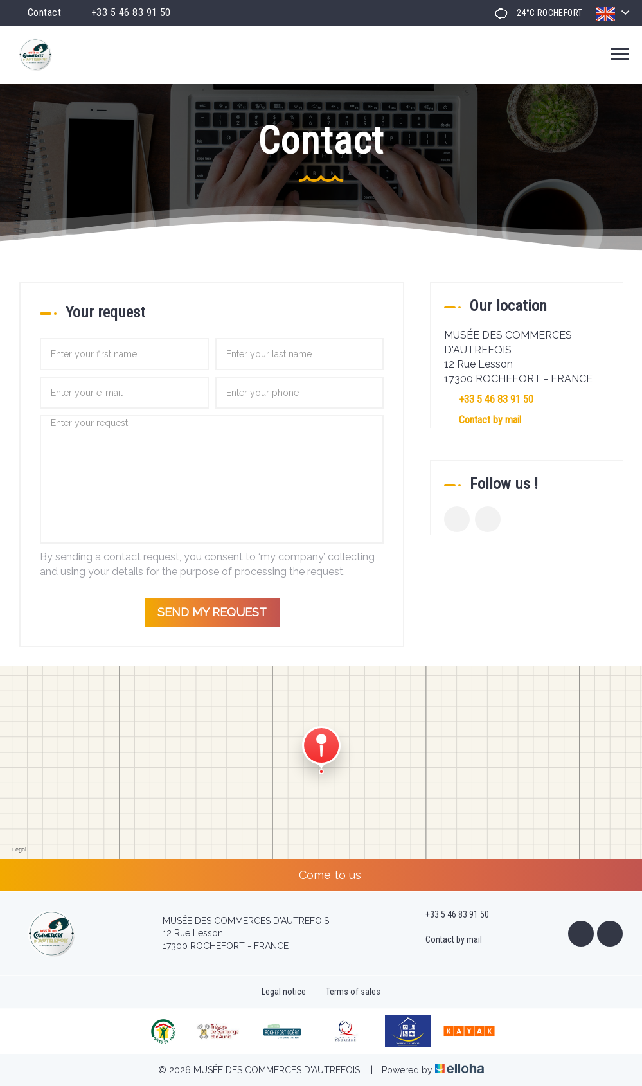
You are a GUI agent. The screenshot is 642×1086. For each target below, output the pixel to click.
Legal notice (284, 991)
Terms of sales (353, 991)
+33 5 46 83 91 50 (450, 915)
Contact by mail (490, 420)
